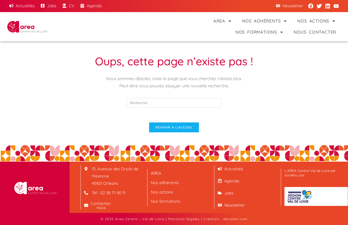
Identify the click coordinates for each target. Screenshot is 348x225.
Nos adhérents (264, 21)
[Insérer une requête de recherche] (174, 103)
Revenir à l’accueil (174, 127)
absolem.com (235, 219)
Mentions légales (184, 219)
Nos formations (259, 32)
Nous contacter (315, 32)
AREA (222, 21)
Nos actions (316, 21)
